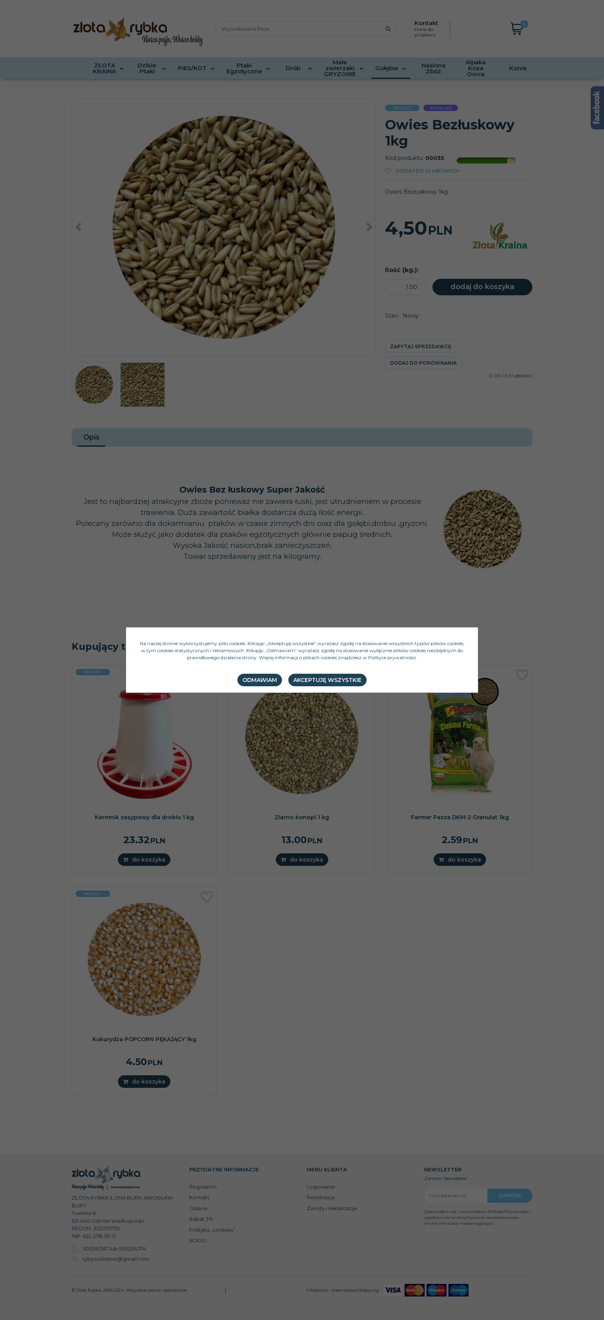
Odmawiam (259, 680)
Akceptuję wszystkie (327, 680)
